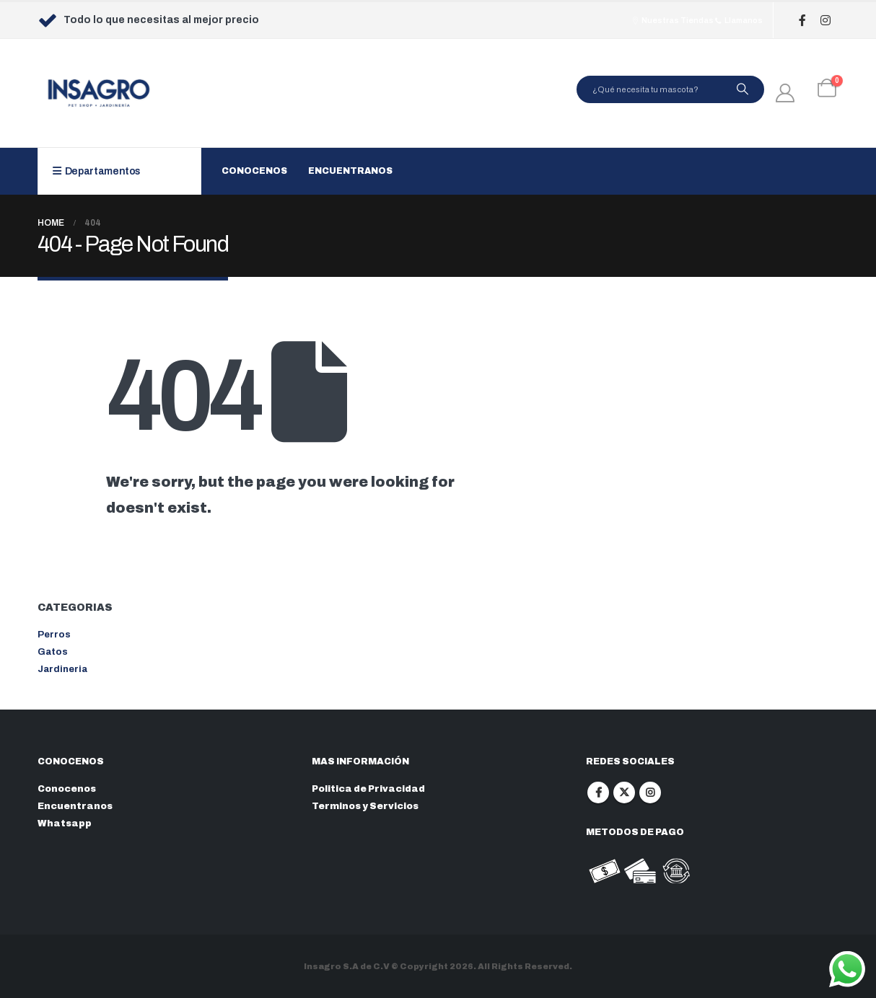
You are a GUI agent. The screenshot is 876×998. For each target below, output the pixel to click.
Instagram (650, 792)
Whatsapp (65, 823)
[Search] (742, 89)
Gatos (53, 652)
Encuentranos (350, 171)
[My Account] (785, 93)
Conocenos (254, 171)
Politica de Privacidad (368, 789)
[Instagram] (826, 21)
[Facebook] (803, 21)
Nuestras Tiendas (672, 20)
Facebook (598, 792)
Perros (54, 635)
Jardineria (62, 669)
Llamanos (738, 20)
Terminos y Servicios (365, 806)
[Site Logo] (99, 93)
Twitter (624, 792)
